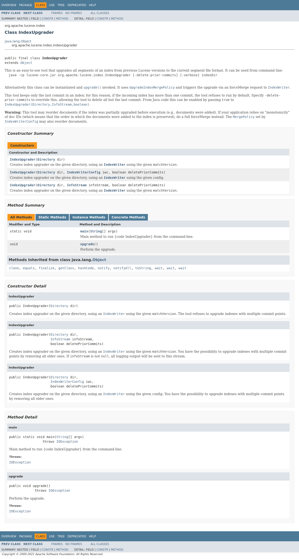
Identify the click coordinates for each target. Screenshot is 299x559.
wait (159, 268)
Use (52, 5)
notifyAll (122, 268)
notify (104, 268)
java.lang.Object (18, 41)
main (84, 231)
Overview (8, 5)
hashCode (86, 268)
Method (62, 18)
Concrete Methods (128, 217)
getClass (66, 268)
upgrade (87, 244)
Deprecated (77, 5)
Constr (47, 18)
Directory (46, 159)
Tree (61, 5)
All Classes (100, 13)
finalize (46, 268)
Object (26, 63)
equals (29, 268)
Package (25, 5)
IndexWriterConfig (83, 172)
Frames (57, 13)
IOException (67, 441)
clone (14, 268)
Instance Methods (88, 217)
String (96, 231)
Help (92, 5)
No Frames (73, 13)
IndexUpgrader (23, 159)
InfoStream (76, 185)
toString (143, 268)
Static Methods (52, 217)
